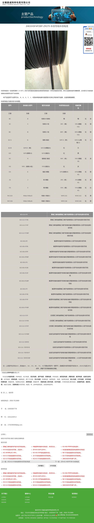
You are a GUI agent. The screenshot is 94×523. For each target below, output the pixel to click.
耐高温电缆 (33, 518)
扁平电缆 (46, 518)
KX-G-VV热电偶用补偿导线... (12, 456)
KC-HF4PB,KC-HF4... (10, 452)
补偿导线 (7, 438)
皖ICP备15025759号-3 (28, 515)
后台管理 (52, 515)
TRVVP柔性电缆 (70, 518)
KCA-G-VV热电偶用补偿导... (42, 458)
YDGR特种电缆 (53, 518)
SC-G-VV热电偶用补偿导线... (12, 458)
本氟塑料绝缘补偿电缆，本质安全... (44, 446)
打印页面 (53, 466)
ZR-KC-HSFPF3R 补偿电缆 (70, 461)
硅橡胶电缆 (40, 518)
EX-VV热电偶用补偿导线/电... (72, 456)
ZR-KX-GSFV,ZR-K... (40, 449)
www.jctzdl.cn (12, 417)
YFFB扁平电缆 (62, 518)
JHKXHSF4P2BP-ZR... (70, 458)
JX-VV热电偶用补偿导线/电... (42, 456)
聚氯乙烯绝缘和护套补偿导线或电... (14, 446)
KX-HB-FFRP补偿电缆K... (71, 446)
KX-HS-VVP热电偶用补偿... (42, 452)
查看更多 (90, 434)
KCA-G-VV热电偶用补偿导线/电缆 (19, 461)
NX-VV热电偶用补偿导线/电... (72, 452)
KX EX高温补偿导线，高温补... (13, 449)
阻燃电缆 (21, 438)
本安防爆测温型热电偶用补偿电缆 (74, 449)
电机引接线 (14, 438)
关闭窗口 (41, 466)
